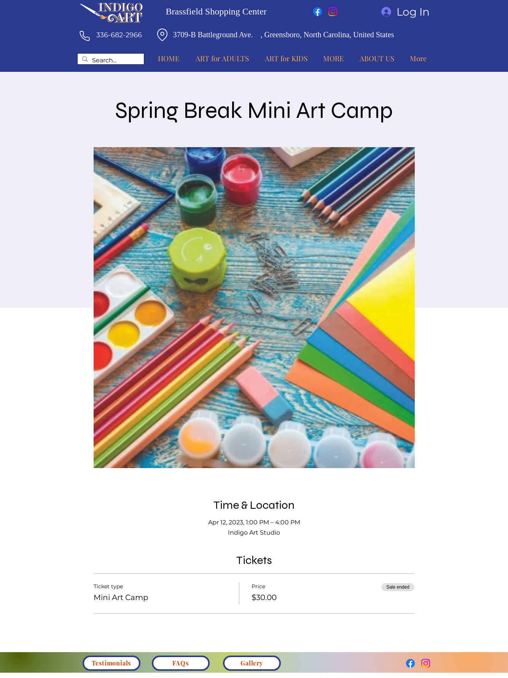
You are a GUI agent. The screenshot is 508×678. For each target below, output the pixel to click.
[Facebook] (317, 11)
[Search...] (110, 61)
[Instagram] (333, 11)
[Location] (162, 34)
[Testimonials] (111, 663)
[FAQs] (181, 663)
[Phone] (84, 35)
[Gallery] (252, 663)
